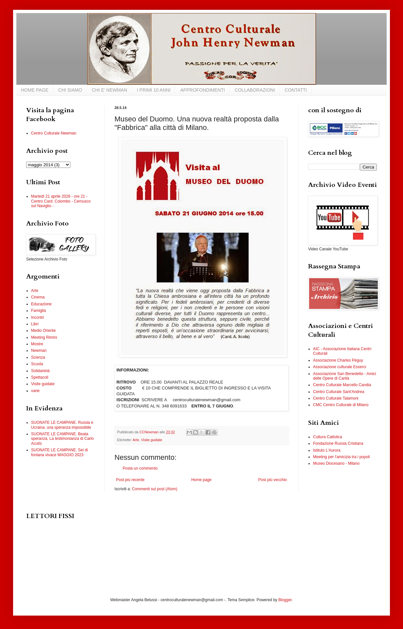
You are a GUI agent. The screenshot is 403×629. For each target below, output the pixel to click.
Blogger (285, 600)
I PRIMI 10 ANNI (154, 90)
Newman (38, 350)
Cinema (37, 297)
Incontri (37, 317)
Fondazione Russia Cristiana (338, 443)
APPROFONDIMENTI (202, 90)
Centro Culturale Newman (53, 133)
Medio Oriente (43, 330)
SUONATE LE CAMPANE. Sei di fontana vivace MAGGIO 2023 (59, 452)
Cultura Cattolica (327, 437)
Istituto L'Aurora (327, 450)
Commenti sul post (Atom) (154, 489)
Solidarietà (40, 370)
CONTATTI (296, 90)
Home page (201, 479)
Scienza (38, 357)
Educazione (41, 304)
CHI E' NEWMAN (109, 90)
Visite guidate (151, 440)
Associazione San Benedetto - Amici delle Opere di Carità (344, 376)
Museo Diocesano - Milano (336, 463)
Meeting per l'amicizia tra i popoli (341, 457)
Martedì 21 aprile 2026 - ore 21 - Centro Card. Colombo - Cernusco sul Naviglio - (61, 201)
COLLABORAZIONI (255, 90)
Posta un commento (140, 468)
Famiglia (38, 310)
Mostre (37, 344)
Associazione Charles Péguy (338, 360)
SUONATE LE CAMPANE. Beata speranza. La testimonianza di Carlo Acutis (62, 439)
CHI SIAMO (70, 90)
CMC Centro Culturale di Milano (340, 405)
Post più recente (130, 479)
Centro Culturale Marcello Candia (342, 385)
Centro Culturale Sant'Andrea (338, 391)
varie (35, 390)
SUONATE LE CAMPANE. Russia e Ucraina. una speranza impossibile (62, 424)
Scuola (37, 364)
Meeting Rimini (44, 337)
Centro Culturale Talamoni (336, 398)
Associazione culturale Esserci (339, 367)
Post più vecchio (272, 479)
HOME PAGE (34, 90)
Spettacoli (39, 377)
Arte (135, 440)
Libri (35, 324)
